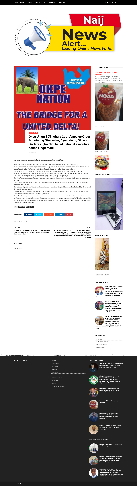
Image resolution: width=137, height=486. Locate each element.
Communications (57, 377)
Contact (102, 126)
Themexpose (23, 483)
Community (53, 3)
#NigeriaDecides (100, 347)
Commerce (55, 374)
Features (62, 3)
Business (55, 372)
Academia (55, 366)
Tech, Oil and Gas (41, 3)
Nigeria (23, 3)
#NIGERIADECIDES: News (103, 344)
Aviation (54, 369)
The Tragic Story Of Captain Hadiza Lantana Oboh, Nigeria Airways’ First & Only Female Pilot (111, 365)
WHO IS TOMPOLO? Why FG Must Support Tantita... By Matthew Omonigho (110, 427)
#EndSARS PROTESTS (102, 341)
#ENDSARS (99, 339)
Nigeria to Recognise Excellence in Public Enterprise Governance (110, 444)
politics (32, 204)
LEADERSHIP (33, 130)
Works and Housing (58, 386)
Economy (55, 380)
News (16, 3)
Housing (54, 383)
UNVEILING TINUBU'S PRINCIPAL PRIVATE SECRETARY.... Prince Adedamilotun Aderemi (109, 389)
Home (96, 126)
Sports (30, 3)
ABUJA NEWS (56, 363)
